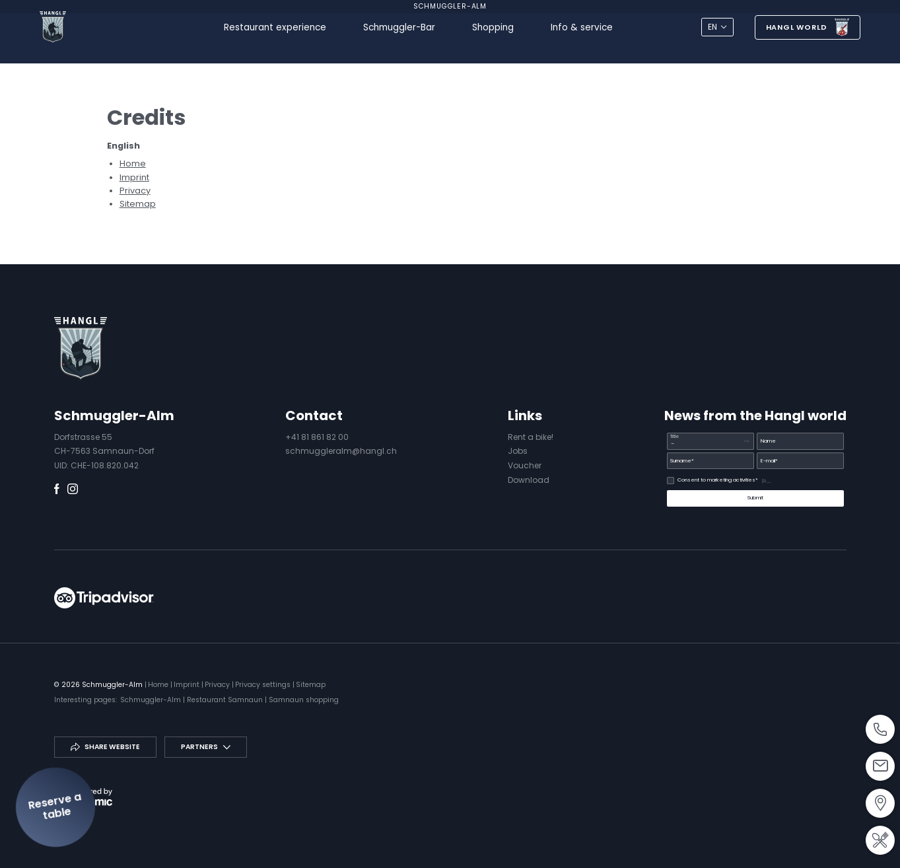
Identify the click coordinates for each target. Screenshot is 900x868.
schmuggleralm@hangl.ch (341, 450)
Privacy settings (264, 685)
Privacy (135, 190)
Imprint (134, 177)
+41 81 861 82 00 (317, 437)
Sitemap (138, 203)
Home (133, 163)
